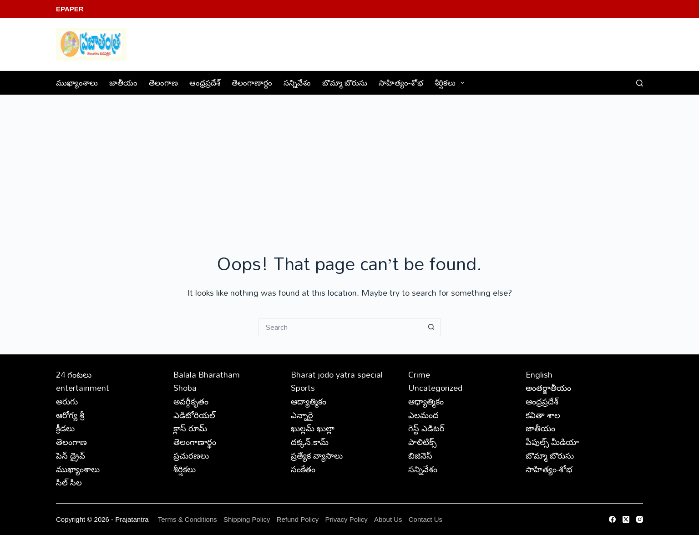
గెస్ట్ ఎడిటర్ (426, 428)
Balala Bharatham (206, 374)
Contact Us (425, 519)
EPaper (70, 9)
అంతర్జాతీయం (548, 387)
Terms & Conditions (187, 519)
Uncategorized (435, 387)
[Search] (639, 83)
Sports (303, 387)
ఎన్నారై (302, 415)
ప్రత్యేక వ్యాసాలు (317, 455)
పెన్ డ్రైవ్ (70, 455)
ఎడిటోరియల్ (194, 415)
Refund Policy (298, 519)
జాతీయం (123, 82)
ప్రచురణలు (191, 455)
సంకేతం (303, 469)
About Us (388, 519)
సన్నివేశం (297, 82)
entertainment (82, 387)
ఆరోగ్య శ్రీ (70, 415)
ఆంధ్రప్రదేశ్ (204, 82)
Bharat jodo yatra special (337, 374)
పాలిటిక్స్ (422, 442)
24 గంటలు (73, 374)
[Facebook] (612, 519)
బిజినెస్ (420, 455)
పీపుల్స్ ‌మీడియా (552, 442)
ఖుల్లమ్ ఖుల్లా (312, 428)
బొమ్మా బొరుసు (344, 82)
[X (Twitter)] (626, 519)
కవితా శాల (543, 415)
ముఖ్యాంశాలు (77, 82)
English (539, 374)
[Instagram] (639, 519)
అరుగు (67, 401)
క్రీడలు (65, 428)
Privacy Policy (347, 519)
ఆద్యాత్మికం (308, 401)
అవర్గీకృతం (190, 401)
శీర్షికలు (451, 82)
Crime (419, 374)
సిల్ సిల (69, 482)
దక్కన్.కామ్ (310, 442)
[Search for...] (340, 327)
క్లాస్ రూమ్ (190, 428)
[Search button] (431, 327)
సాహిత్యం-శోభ (401, 82)
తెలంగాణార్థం (252, 82)
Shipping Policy (246, 519)
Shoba (185, 387)
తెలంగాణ (163, 82)
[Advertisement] (349, 163)
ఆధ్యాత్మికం (426, 401)
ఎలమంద (423, 415)
